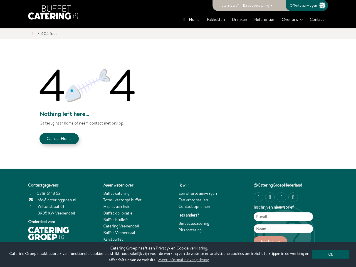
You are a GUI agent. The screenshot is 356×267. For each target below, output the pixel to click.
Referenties (264, 19)
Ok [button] (330, 254)
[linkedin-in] (293, 197)
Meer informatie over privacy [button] (183, 259)
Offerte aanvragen (309, 5)
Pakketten (216, 19)
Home (191, 19)
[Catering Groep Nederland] (53, 12)
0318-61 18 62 (44, 193)
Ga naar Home (59, 138)
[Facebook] (270, 197)
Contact (317, 19)
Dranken (239, 19)
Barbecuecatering (256, 5)
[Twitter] (281, 197)
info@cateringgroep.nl (56, 200)
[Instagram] (258, 197)
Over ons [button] (290, 19)
